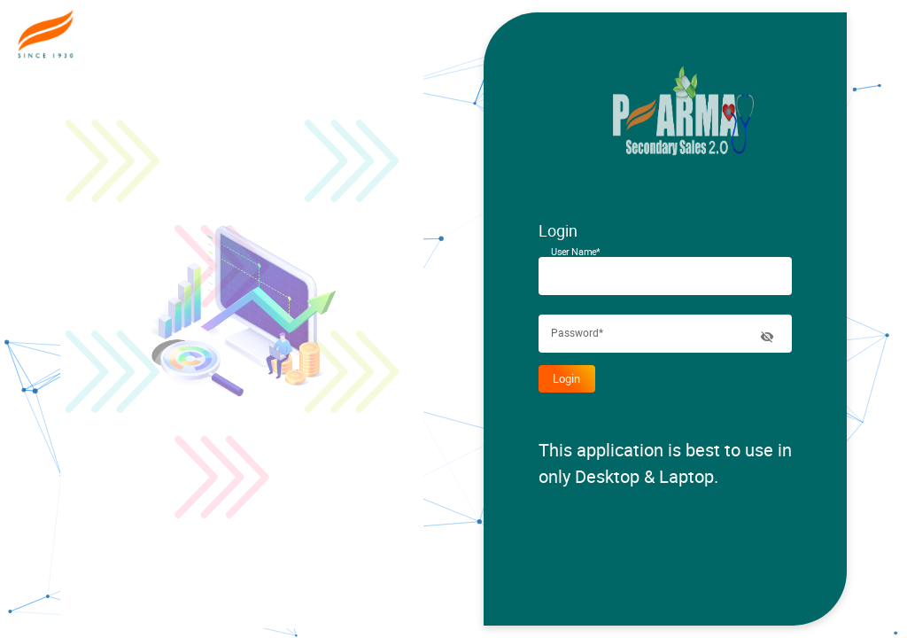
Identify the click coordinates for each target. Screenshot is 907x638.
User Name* (576, 251)
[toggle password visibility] (767, 337)
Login (567, 379)
